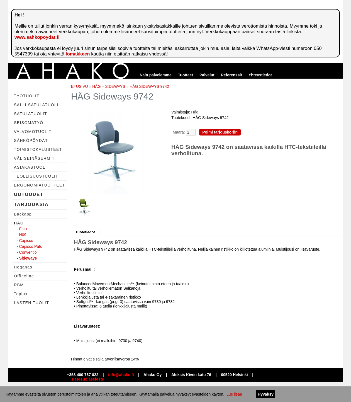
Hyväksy (266, 394)
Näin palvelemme (155, 75)
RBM (19, 285)
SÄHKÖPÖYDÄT (31, 140)
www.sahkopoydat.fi (37, 37)
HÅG (19, 223)
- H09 (21, 235)
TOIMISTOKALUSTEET (38, 149)
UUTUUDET (28, 194)
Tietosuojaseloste (87, 379)
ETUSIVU (79, 86)
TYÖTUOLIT (26, 96)
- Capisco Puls (29, 246)
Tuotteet (185, 75)
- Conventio (27, 252)
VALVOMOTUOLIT (33, 131)
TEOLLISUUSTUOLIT (36, 176)
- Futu (22, 229)
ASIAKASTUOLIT (32, 167)
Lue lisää (234, 394)
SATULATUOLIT (30, 114)
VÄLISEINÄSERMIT (34, 158)
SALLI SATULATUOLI (36, 105)
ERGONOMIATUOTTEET (39, 185)
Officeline (24, 276)
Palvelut (206, 75)
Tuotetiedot (85, 232)
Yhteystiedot (260, 75)
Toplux (21, 294)
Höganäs (23, 267)
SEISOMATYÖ (28, 122)
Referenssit (231, 75)
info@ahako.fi (121, 374)
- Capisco (25, 240)
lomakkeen (78, 54)
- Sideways (27, 258)
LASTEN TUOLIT (31, 303)
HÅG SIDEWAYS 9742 (149, 86)
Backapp (23, 214)
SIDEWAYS (115, 86)
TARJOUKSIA (31, 204)
